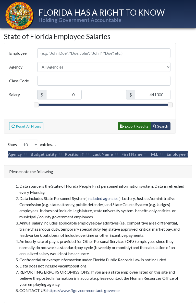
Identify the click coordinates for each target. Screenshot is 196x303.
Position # (74, 154)
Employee (18, 53)
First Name (131, 154)
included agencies (103, 198)
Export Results (134, 126)
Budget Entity (44, 154)
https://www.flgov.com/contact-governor (83, 290)
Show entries (30, 144)
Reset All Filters (26, 126)
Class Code (19, 80)
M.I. (154, 154)
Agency (15, 66)
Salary (14, 94)
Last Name (102, 154)
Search (160, 126)
